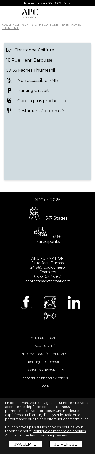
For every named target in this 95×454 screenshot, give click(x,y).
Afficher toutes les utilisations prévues (36, 435)
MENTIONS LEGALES (45, 338)
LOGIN (45, 386)
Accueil (7, 24)
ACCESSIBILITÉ (45, 346)
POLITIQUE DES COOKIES (45, 362)
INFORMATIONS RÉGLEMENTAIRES (45, 354)
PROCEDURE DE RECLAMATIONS (45, 378)
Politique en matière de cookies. (59, 431)
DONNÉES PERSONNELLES (45, 370)
